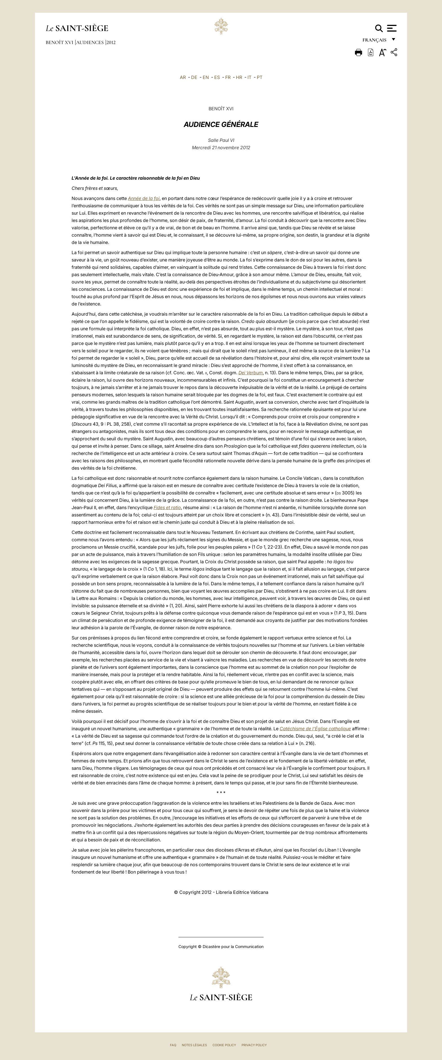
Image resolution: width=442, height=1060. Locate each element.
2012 (111, 42)
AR (183, 77)
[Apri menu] (391, 28)
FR (228, 77)
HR (239, 77)
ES (217, 77)
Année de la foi (144, 198)
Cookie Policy (224, 1045)
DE (194, 77)
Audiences (90, 42)
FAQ (173, 1045)
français (375, 41)
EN (206, 77)
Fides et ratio (167, 507)
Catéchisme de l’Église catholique (315, 728)
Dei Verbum (250, 372)
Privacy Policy (254, 1045)
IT (249, 77)
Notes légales (194, 1045)
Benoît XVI (60, 42)
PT (259, 77)
